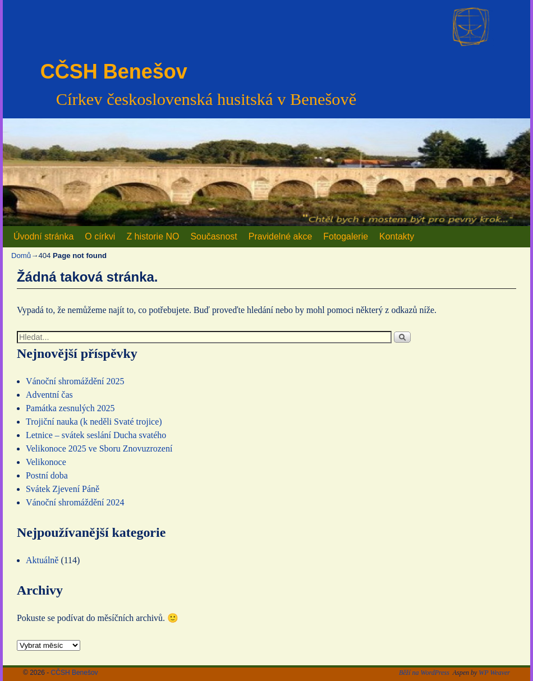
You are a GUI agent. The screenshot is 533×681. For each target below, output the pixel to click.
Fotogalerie (345, 236)
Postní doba (47, 475)
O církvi (100, 236)
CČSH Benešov (113, 71)
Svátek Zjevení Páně (62, 489)
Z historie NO (152, 236)
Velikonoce (46, 462)
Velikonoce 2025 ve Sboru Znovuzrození (99, 448)
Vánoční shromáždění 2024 (75, 502)
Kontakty (396, 236)
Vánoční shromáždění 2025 (75, 381)
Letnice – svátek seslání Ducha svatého (96, 435)
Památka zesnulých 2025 (70, 408)
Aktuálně (42, 560)
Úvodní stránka (43, 236)
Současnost (213, 236)
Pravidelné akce (281, 236)
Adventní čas (49, 394)
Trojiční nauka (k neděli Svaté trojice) (94, 421)
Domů (21, 255)
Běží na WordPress (424, 673)
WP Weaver (494, 673)
